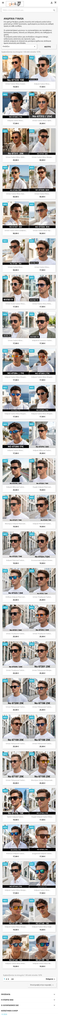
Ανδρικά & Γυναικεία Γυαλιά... (42, 340)
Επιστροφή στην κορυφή (42, 985)
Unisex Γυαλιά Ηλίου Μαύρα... (42, 157)
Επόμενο (51, 979)
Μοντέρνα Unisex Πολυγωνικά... (42, 780)
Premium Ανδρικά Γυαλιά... (15, 853)
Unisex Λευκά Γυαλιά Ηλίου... (16, 304)
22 (12, 979)
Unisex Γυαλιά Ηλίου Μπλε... (42, 304)
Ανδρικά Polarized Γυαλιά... (42, 524)
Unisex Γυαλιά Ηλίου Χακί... (15, 194)
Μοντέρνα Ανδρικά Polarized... (15, 524)
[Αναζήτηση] (29, 10)
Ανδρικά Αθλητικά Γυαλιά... (42, 450)
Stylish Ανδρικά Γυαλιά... (15, 817)
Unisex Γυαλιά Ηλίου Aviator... (15, 84)
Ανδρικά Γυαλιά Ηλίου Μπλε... (15, 963)
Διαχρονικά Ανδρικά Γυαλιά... (42, 853)
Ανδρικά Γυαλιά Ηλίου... (42, 84)
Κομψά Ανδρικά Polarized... (42, 487)
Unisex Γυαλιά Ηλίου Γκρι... (42, 230)
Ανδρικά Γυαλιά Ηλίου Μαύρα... (16, 890)
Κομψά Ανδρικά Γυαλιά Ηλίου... (42, 817)
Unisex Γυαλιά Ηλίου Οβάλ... (42, 120)
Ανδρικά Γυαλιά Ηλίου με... (42, 963)
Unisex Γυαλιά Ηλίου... (42, 194)
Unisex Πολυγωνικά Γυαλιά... (16, 707)
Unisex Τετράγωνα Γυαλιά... (42, 597)
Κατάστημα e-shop (9, 1011)
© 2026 (4, 1014)
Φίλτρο (47, 47)
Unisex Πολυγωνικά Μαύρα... (42, 670)
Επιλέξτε (19, 46)
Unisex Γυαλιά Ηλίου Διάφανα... (16, 230)
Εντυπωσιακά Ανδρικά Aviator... (42, 560)
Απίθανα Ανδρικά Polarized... (16, 597)
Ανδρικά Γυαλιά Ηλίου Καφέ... (42, 927)
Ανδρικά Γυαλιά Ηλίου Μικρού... (16, 377)
